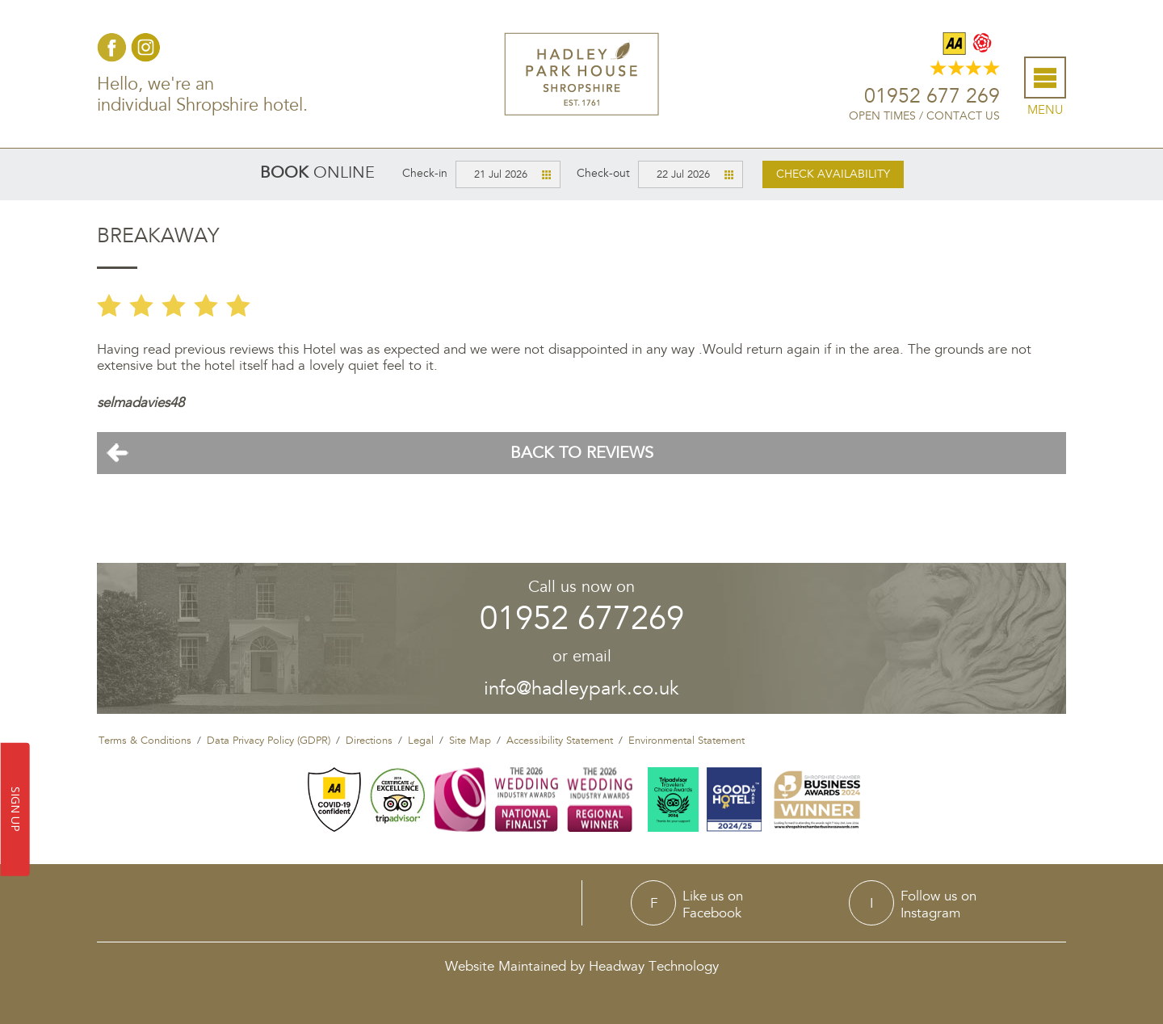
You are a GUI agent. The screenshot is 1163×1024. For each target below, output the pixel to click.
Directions (369, 740)
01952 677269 (582, 619)
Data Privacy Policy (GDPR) (268, 740)
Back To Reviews (581, 453)
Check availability (833, 174)
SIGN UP (15, 810)
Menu (1045, 110)
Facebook (112, 47)
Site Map (470, 740)
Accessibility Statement (559, 740)
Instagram (146, 47)
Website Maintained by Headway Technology (582, 966)
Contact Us (963, 116)
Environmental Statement (686, 740)
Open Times (882, 116)
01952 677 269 (932, 96)
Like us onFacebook (712, 904)
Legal (421, 740)
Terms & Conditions (145, 740)
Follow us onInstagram (938, 904)
